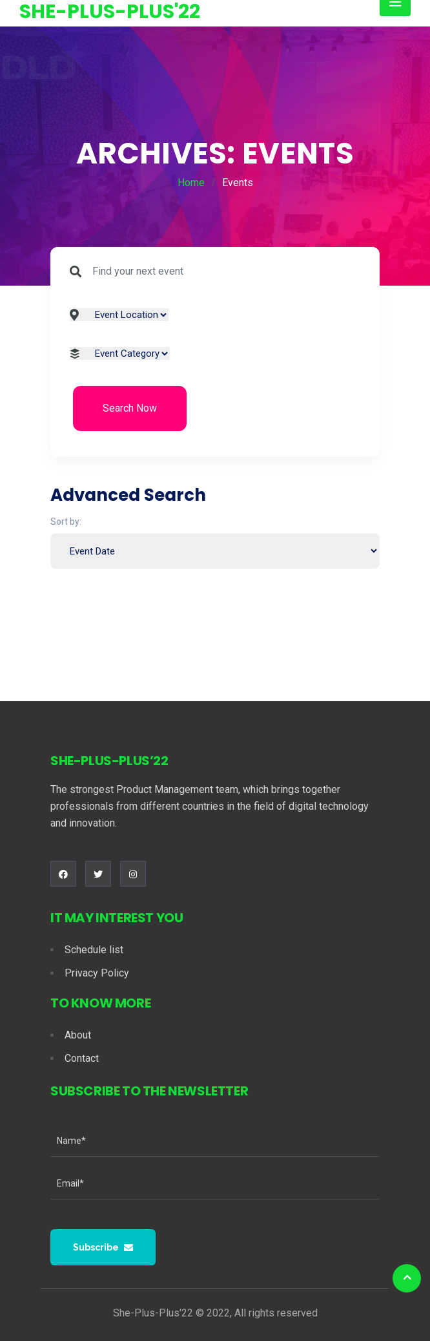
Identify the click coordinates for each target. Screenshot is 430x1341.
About (78, 1035)
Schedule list (94, 950)
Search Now (130, 408)
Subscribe (103, 1247)
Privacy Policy (97, 973)
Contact (82, 1058)
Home (191, 182)
